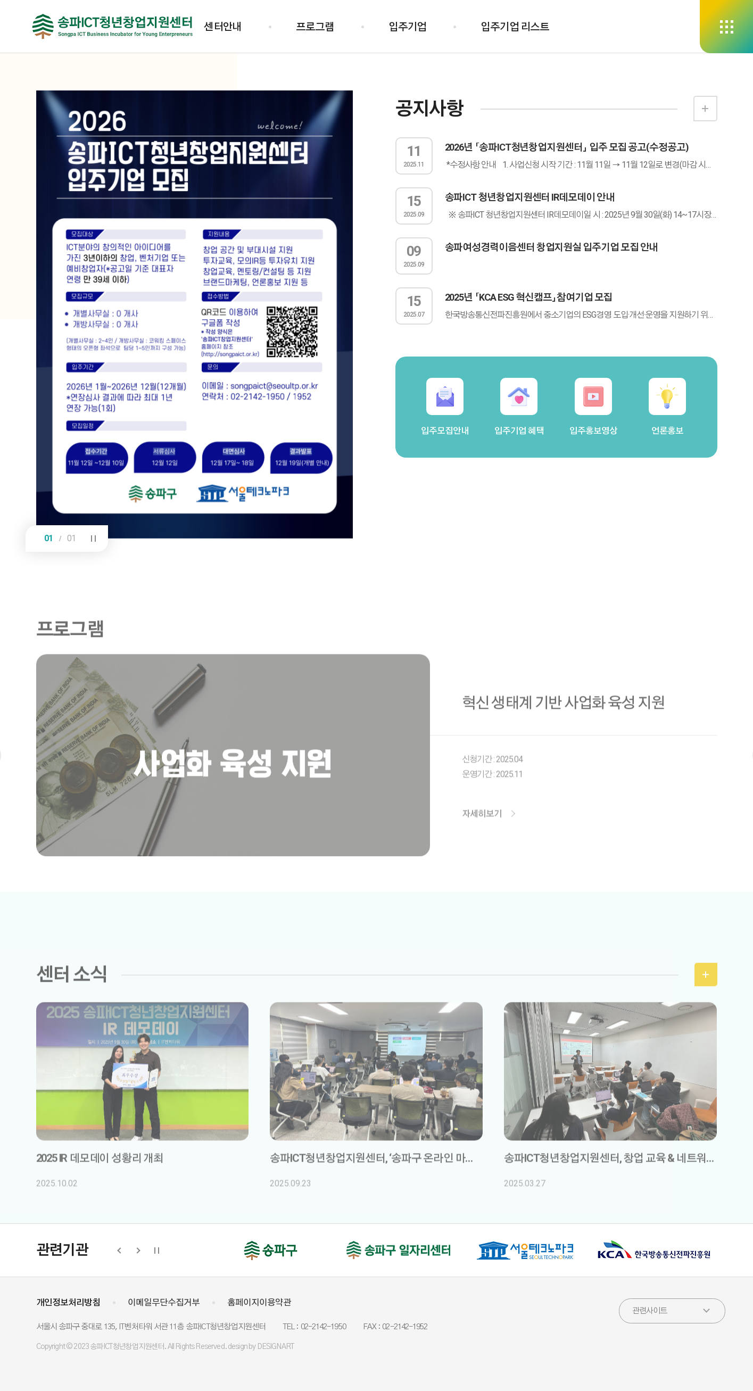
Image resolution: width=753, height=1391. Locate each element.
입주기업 (407, 27)
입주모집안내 (445, 407)
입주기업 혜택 (519, 407)
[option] (194, 314)
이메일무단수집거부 (164, 1302)
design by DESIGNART (261, 1347)
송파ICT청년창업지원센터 (113, 26)
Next (137, 1250)
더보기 (705, 108)
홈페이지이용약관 (259, 1302)
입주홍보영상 (593, 407)
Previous (120, 1250)
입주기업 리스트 (515, 27)
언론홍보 (667, 407)
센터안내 (223, 27)
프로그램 (315, 27)
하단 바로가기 (0, 0)
